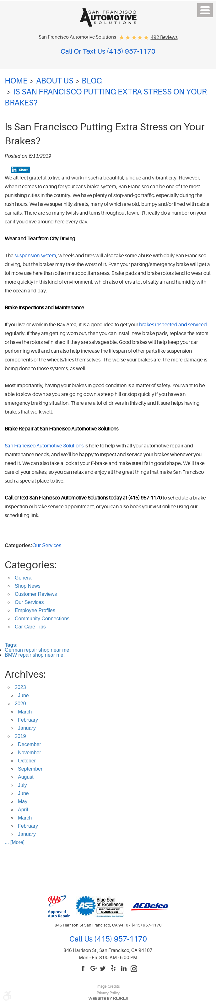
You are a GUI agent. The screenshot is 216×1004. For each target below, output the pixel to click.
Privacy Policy (108, 993)
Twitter (103, 969)
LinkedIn (124, 969)
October (27, 760)
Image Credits (108, 986)
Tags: (11, 645)
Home (16, 81)
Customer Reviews (36, 594)
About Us (54, 81)
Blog (92, 81)
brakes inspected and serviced (173, 325)
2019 (20, 736)
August (26, 777)
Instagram (134, 969)
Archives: (25, 674)
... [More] (14, 842)
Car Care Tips (30, 626)
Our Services (46, 545)
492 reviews (164, 37)
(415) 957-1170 (120, 939)
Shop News (27, 586)
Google (93, 969)
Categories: (31, 565)
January (27, 728)
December (29, 744)
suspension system (35, 256)
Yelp (114, 969)
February (28, 720)
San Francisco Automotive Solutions (44, 446)
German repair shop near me (37, 650)
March (25, 711)
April (23, 809)
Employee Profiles (35, 610)
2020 (20, 703)
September (30, 769)
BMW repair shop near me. (35, 655)
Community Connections (42, 618)
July (22, 785)
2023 (20, 687)
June (23, 695)
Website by (108, 998)
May (22, 801)
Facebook (83, 969)
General (24, 577)
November (29, 752)
